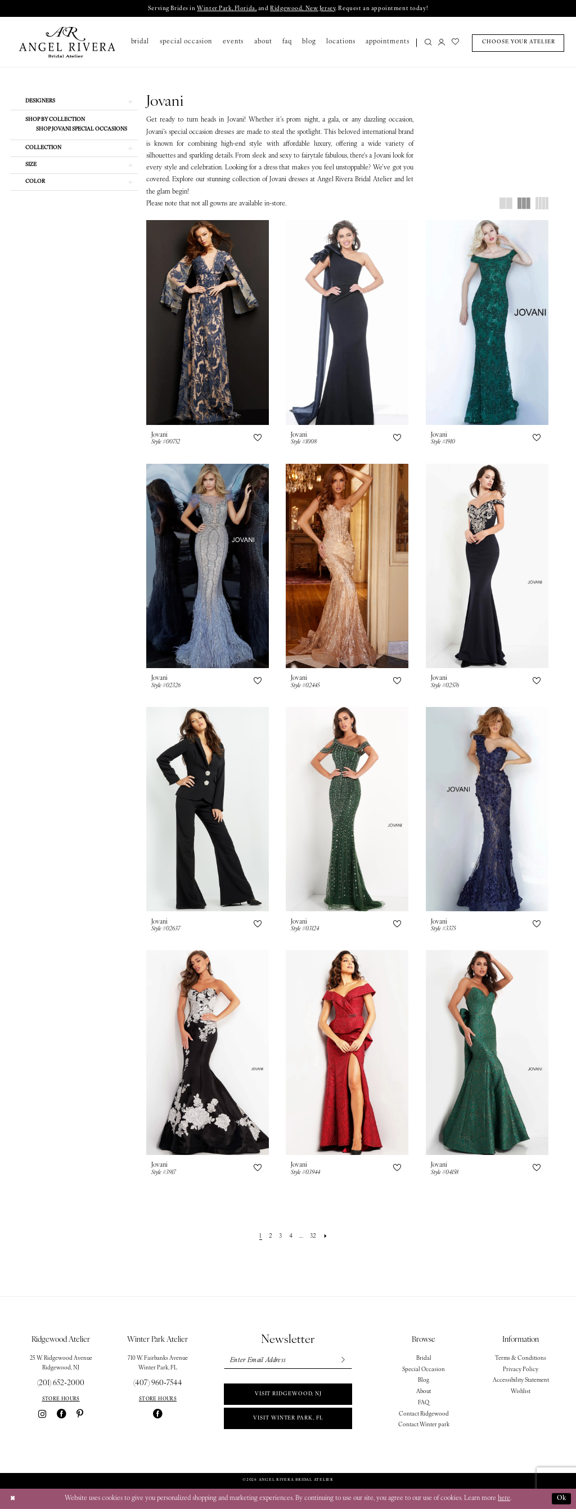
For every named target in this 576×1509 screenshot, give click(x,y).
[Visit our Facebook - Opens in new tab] (61, 1414)
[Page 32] (313, 1237)
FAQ (423, 1402)
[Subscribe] (343, 1361)
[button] (441, 43)
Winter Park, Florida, (226, 8)
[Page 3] (281, 1237)
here (504, 1498)
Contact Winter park (423, 1424)
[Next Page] (325, 1237)
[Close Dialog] (12, 1499)
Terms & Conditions (520, 1358)
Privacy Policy (520, 1369)
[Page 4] (290, 1237)
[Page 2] (270, 1237)
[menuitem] (425, 43)
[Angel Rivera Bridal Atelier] (67, 41)
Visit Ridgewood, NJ (288, 1393)
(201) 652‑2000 (60, 1383)
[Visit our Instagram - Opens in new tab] (42, 1414)
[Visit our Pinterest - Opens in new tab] (79, 1414)
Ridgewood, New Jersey (302, 8)
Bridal (423, 1358)
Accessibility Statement (521, 1380)
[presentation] (207, 322)
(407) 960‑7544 (157, 1383)
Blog (423, 1380)
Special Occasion (423, 1369)
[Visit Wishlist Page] (455, 43)
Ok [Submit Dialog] (561, 1498)
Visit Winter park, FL (288, 1418)
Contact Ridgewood (424, 1414)
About (423, 1391)
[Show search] (428, 43)
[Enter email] (288, 1361)
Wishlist (520, 1391)
